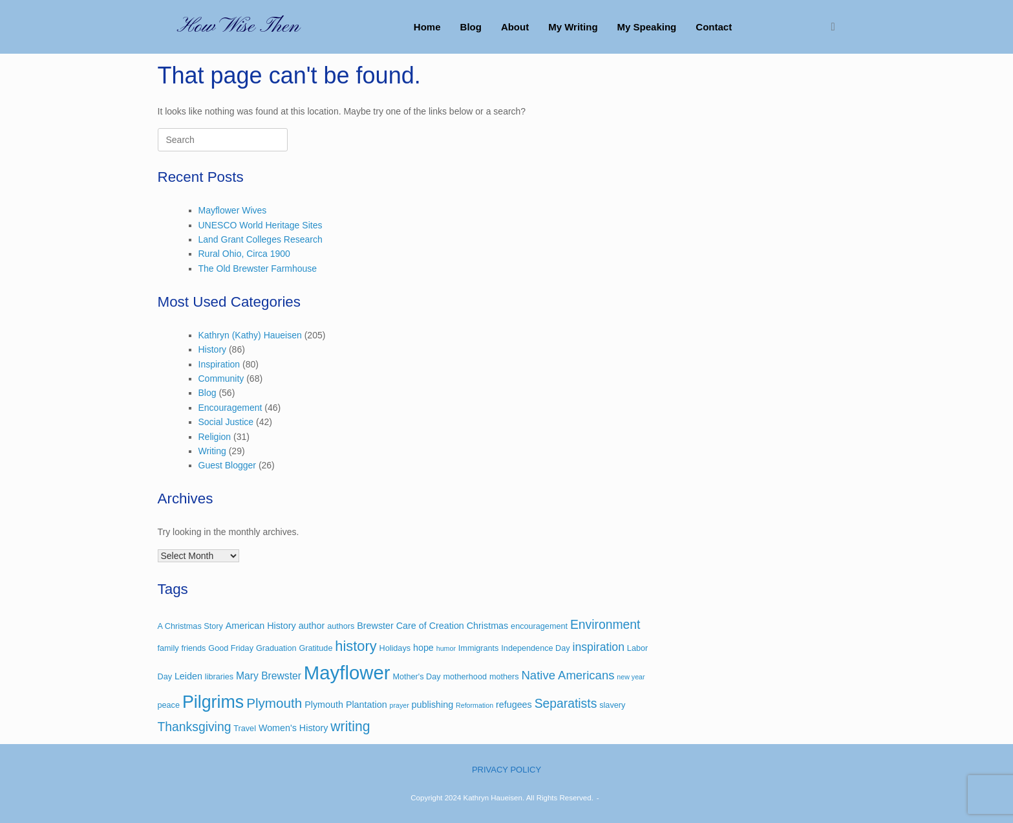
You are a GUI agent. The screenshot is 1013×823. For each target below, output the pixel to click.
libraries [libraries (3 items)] (219, 676)
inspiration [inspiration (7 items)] (598, 647)
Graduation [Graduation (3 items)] (276, 648)
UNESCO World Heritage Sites (260, 225)
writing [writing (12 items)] (350, 726)
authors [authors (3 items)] (340, 626)
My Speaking (647, 27)
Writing (212, 451)
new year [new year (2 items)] (631, 677)
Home (427, 27)
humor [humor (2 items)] (446, 648)
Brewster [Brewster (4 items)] (375, 625)
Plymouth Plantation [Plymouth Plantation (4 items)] (345, 704)
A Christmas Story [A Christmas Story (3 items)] (190, 626)
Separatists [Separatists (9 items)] (566, 703)
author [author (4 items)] (312, 625)
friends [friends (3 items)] (193, 648)
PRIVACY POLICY (506, 769)
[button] (837, 27)
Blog (471, 27)
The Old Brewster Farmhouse (257, 268)
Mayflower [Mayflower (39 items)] (347, 672)
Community (221, 378)
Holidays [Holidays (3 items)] (395, 648)
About (515, 27)
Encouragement (230, 407)
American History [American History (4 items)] (261, 625)
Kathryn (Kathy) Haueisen (250, 335)
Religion (214, 437)
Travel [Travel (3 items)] (244, 728)
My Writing (572, 27)
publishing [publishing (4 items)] (433, 704)
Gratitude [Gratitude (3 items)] (315, 648)
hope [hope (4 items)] (423, 647)
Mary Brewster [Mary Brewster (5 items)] (268, 675)
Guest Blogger (227, 465)
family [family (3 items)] (168, 648)
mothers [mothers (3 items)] (504, 676)
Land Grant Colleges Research (260, 239)
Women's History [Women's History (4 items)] (293, 728)
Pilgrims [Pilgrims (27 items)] (213, 702)
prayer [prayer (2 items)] (399, 705)
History (212, 349)
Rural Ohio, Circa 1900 (244, 253)
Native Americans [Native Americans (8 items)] (567, 675)
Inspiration (219, 364)
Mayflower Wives (232, 210)
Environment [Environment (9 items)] (605, 624)
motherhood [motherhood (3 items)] (465, 676)
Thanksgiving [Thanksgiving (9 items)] (194, 727)
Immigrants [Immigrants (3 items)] (478, 648)
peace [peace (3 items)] (169, 705)
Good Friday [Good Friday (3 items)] (230, 648)
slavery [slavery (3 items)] (612, 705)
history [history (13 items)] (355, 646)
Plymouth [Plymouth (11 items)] (274, 703)
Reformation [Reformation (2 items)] (474, 705)
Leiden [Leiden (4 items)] (188, 676)
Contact (714, 27)
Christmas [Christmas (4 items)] (487, 625)
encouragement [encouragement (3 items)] (539, 626)
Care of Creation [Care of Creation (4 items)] (430, 625)
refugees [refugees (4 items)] (514, 704)
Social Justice (226, 422)
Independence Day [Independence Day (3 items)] (535, 648)
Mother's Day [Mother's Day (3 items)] (416, 676)
